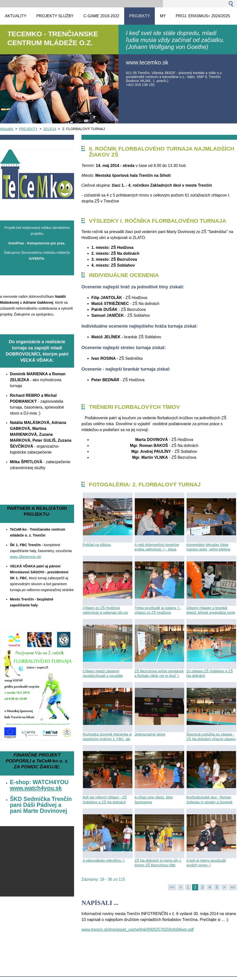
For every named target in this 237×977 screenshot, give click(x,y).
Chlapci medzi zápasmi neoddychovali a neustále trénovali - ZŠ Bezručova (103, 675)
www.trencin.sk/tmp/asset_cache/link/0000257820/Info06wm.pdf (137, 929)
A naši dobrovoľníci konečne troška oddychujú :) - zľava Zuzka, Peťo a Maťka (157, 549)
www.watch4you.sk (36, 788)
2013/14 (49, 129)
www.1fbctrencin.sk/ (25, 557)
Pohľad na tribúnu (97, 545)
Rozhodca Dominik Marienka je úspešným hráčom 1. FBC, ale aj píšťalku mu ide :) (107, 739)
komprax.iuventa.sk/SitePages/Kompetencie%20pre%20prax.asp (53, 268)
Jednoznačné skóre (150, 734)
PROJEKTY (28, 129)
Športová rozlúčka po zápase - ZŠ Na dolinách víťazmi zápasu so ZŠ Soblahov (211, 739)
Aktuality (6, 129)
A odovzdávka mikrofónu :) (104, 860)
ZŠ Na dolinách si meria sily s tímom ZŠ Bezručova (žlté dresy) (158, 865)
